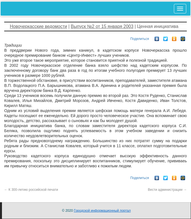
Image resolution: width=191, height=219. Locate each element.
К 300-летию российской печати (31, 190)
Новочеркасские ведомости (38, 26)
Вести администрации (167, 190)
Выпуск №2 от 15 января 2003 (102, 26)
